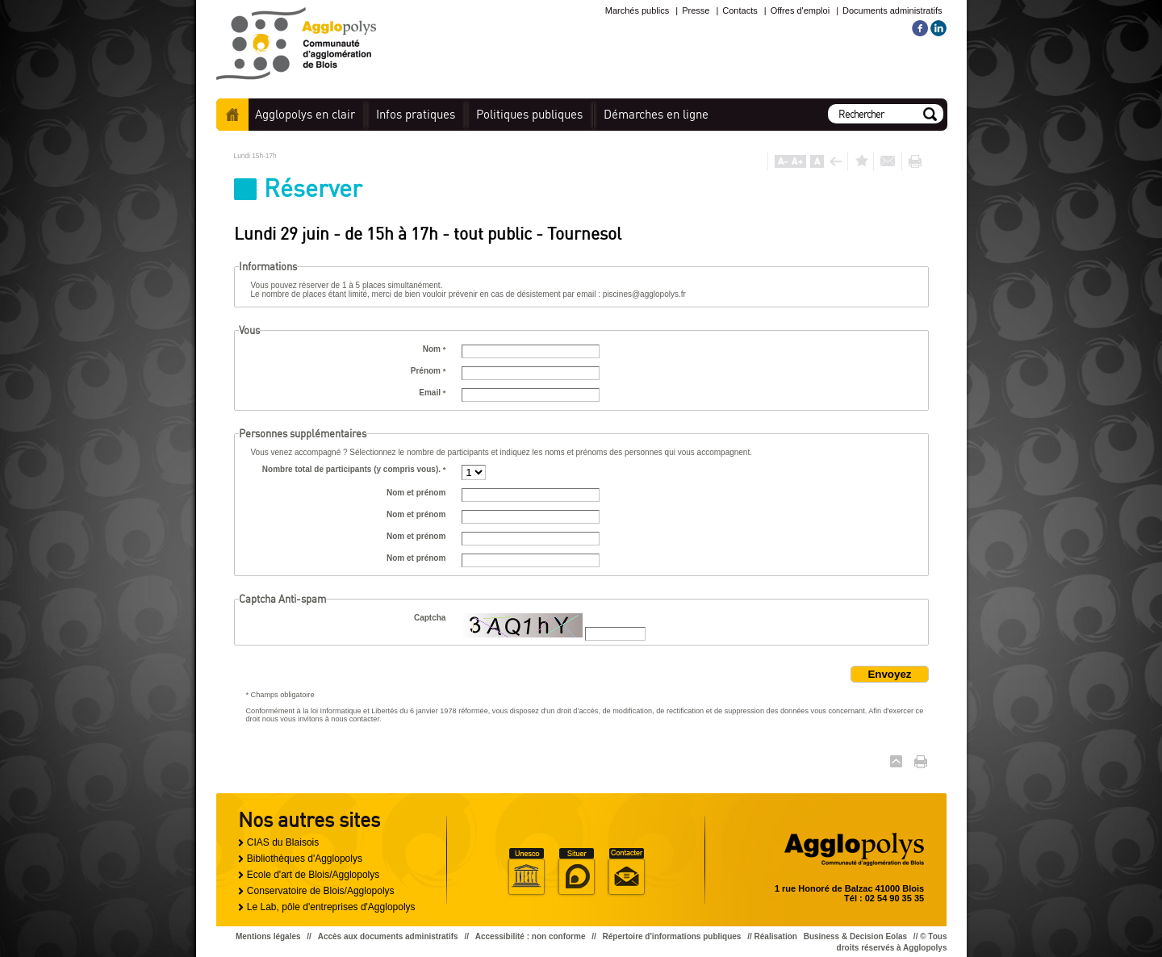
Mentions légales (268, 936)
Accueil (232, 114)
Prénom (428, 370)
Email (432, 392)
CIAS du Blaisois (283, 842)
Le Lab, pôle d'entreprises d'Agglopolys (331, 907)
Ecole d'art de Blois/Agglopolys (313, 874)
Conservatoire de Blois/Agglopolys (321, 890)
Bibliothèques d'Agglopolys (304, 858)
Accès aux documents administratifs (388, 936)
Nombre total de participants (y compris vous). (354, 469)
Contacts (739, 10)
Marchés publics (637, 10)
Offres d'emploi (800, 10)
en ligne (656, 114)
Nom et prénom (416, 492)
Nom (434, 349)
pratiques (415, 114)
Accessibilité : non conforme (530, 936)
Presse (695, 10)
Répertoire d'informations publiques (672, 936)
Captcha (429, 617)
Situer (576, 872)
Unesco (526, 872)
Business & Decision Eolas (855, 936)
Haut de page (896, 761)
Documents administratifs (892, 10)
